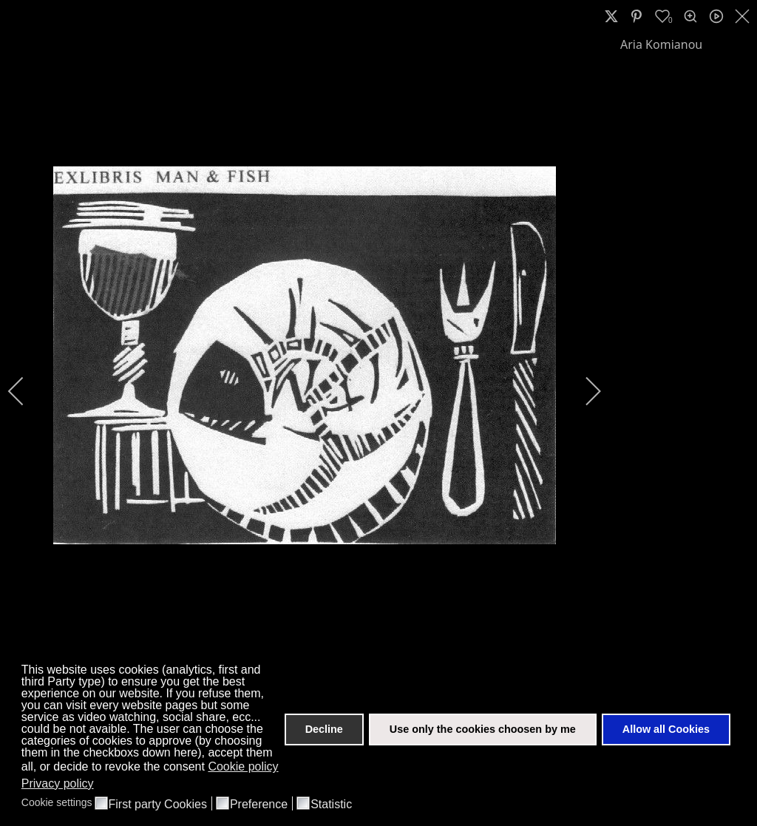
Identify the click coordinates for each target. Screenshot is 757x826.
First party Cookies (158, 804)
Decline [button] (324, 729)
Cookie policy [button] (243, 766)
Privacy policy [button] (57, 783)
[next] (583, 391)
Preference (259, 804)
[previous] (26, 391)
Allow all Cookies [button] (666, 729)
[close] (743, 16)
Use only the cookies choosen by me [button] (483, 729)
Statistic (331, 804)
